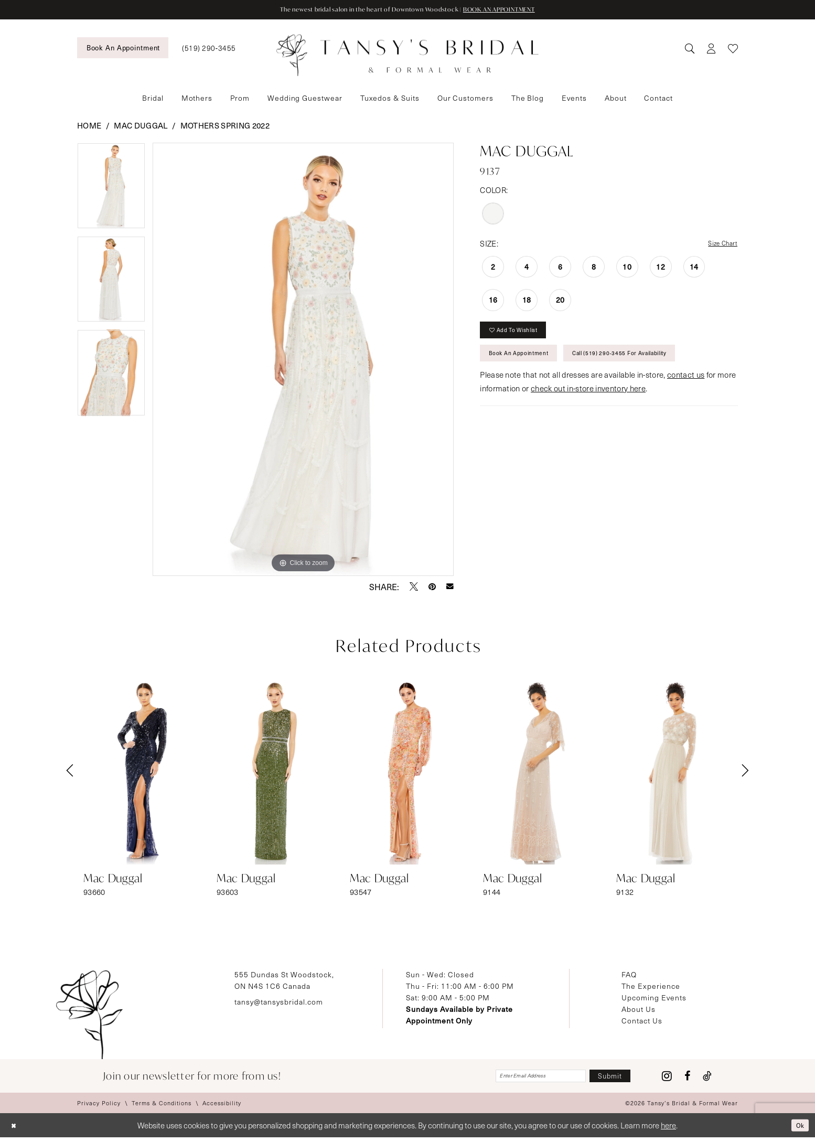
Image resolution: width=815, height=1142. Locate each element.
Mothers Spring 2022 (225, 126)
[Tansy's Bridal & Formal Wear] (407, 57)
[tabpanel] (111, 190)
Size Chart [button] (719, 245)
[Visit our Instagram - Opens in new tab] (667, 1079)
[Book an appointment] (122, 48)
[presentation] (141, 772)
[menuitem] (122, 48)
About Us (638, 1010)
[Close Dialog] (15, 1130)
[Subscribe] (604, 1079)
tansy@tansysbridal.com (278, 1003)
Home (89, 126)
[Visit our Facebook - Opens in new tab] (687, 1079)
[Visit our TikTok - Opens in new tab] (707, 1079)
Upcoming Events (654, 999)
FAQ (629, 975)
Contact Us (641, 1022)
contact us (685, 389)
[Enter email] (515, 1079)
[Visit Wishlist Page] (733, 49)
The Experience (650, 987)
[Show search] (689, 49)
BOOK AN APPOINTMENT (525, 10)
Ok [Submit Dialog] (797, 1129)
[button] (711, 49)
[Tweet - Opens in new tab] (414, 587)
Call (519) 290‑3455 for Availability (655, 365)
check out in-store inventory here (588, 403)
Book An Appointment (528, 365)
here (668, 1130)
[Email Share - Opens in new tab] (450, 587)
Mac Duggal (140, 126)
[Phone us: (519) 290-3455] (208, 49)
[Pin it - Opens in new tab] (432, 587)
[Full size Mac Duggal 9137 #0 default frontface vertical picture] (303, 360)
